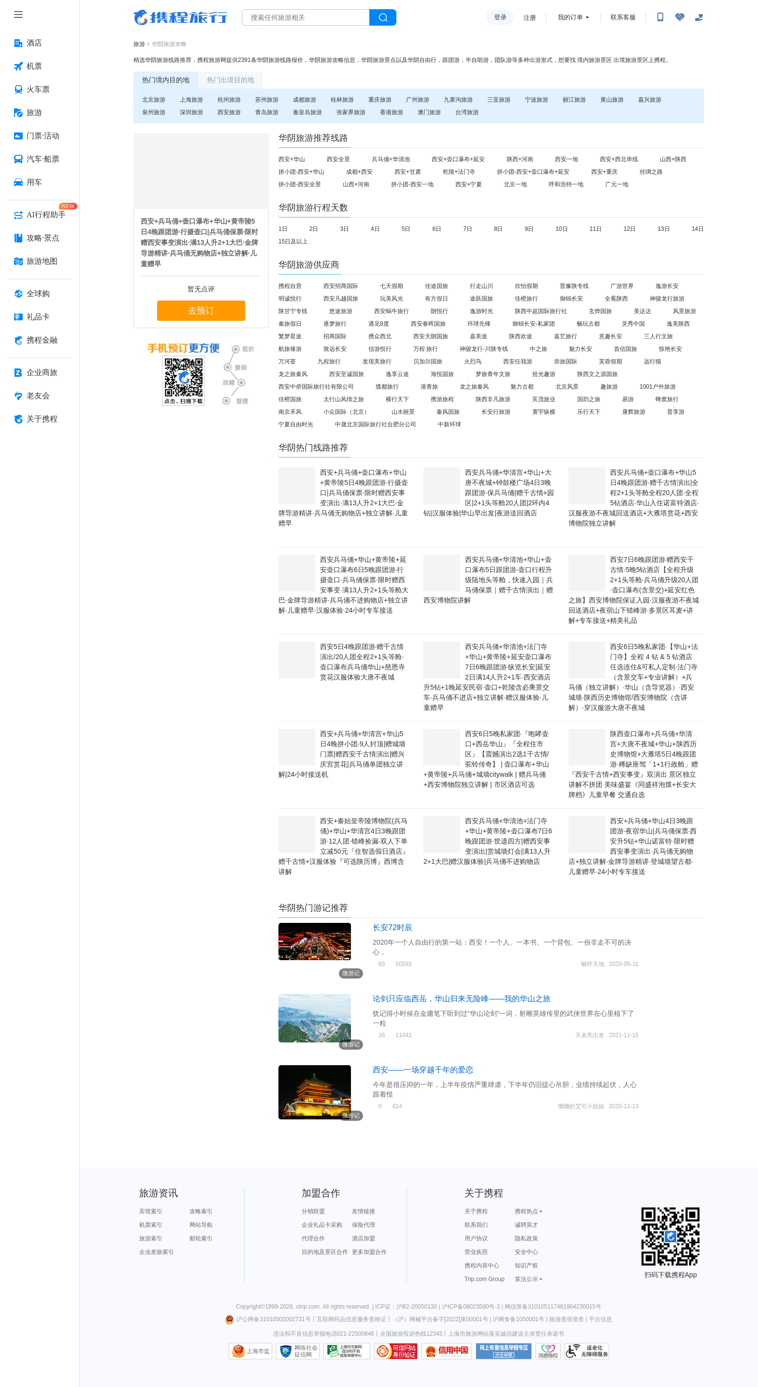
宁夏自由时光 (295, 424)
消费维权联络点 (548, 1351)
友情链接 (363, 1211)
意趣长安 (610, 336)
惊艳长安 (670, 349)
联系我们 (476, 1224)
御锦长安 (571, 298)
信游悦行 (380, 349)
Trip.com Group (485, 1279)
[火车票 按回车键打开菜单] (39, 89)
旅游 (139, 44)
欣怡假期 (526, 286)
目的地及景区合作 (325, 1252)
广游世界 (622, 286)
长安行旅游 (495, 411)
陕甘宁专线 (292, 311)
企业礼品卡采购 (322, 1224)
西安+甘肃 (407, 171)
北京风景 (567, 386)
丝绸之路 (651, 171)
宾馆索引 (150, 1211)
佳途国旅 (436, 286)
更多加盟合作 (369, 1252)
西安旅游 (229, 112)
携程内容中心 (482, 1265)
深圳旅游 (191, 112)
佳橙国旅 (290, 399)
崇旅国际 (565, 361)
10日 (561, 229)
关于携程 (476, 1211)
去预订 (201, 311)
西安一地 (566, 159)
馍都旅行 (387, 386)
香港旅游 (391, 112)
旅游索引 (150, 1238)
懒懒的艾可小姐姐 (581, 1106)
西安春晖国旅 (428, 323)
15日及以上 (293, 241)
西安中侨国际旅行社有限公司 (316, 386)
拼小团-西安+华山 (301, 171)
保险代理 (363, 1224)
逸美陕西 (678, 323)
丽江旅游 (574, 99)
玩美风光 (391, 298)
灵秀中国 (633, 323)
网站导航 (201, 1224)
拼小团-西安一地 (412, 184)
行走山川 (481, 286)
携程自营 (290, 286)
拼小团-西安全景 (299, 184)
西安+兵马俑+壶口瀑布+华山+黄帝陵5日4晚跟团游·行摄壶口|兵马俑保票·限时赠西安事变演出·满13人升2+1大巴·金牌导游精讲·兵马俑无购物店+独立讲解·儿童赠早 (199, 242)
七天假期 (391, 286)
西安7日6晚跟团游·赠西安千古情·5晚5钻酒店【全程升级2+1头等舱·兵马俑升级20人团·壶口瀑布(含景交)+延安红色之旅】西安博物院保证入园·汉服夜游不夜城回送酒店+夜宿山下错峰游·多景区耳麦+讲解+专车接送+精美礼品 (633, 590)
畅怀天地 (592, 964)
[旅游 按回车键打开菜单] (39, 113)
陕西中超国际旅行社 (541, 311)
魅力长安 (580, 349)
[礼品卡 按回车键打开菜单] (39, 317)
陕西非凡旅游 (493, 399)
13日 (663, 229)
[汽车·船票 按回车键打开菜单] (39, 159)
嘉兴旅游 (649, 99)
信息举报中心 (346, 1351)
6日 (436, 229)
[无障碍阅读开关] (680, 17)
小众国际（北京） (346, 411)
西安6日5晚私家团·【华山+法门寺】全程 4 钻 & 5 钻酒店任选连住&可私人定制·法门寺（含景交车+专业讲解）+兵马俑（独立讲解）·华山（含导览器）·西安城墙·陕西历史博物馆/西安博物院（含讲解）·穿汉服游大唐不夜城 (633, 677)
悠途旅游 (340, 311)
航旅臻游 (290, 349)
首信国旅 (625, 349)
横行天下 (397, 399)
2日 (314, 229)
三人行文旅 (658, 336)
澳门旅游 (429, 112)
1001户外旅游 (658, 386)
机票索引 (150, 1224)
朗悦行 (439, 311)
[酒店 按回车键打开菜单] (39, 43)
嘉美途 (478, 336)
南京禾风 (290, 411)
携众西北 (380, 336)
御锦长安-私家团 (533, 323)
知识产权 (526, 1265)
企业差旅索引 (156, 1252)
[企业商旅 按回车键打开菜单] (39, 372)
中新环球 (449, 424)
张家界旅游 (350, 112)
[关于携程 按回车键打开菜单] (39, 419)
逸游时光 (481, 311)
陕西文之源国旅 (597, 374)
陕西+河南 (520, 159)
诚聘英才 (526, 1224)
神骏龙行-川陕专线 (484, 349)
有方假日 (436, 298)
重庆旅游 (380, 99)
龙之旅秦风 (292, 374)
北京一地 (515, 184)
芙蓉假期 (610, 361)
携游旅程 (442, 399)
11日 (596, 229)
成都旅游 (304, 99)
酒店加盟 (363, 1238)
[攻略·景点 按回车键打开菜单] (39, 238)
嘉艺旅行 (565, 336)
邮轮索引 (201, 1238)
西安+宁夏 (468, 184)
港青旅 (429, 386)
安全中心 (526, 1252)
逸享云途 (397, 374)
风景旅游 (684, 311)
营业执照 (476, 1252)
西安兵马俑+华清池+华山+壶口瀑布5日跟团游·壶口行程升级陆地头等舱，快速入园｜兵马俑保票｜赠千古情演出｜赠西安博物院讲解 (488, 580)
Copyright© (250, 1306)
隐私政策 (526, 1238)
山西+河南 (356, 184)
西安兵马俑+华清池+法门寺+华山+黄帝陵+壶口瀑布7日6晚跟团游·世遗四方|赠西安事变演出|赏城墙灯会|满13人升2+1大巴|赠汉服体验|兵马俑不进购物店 (487, 841)
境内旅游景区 (594, 60)
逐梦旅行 (335, 323)
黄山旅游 (612, 99)
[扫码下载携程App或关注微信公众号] (660, 17)
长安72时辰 (392, 927)
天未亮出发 (589, 1035)
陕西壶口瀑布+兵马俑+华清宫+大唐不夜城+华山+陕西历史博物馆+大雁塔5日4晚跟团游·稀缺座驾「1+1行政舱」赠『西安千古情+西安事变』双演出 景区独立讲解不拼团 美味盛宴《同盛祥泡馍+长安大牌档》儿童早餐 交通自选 (633, 764)
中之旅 (538, 349)
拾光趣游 (543, 374)
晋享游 (676, 411)
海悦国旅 (442, 374)
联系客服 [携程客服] (623, 17)
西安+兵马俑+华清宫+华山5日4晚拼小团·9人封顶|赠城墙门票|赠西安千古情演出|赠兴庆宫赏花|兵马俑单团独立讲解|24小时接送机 (342, 754)
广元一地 (616, 184)
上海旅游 (191, 99)
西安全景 (338, 159)
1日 (283, 229)
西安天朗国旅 (430, 336)
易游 (628, 399)
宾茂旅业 (543, 399)
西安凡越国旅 (340, 298)
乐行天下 (588, 411)
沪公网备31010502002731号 (267, 1319)
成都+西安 (359, 171)
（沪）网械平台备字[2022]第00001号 (440, 1319)
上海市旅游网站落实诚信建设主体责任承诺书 (506, 1333)
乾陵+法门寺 (459, 171)
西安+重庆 (604, 171)
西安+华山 (291, 159)
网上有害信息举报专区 (504, 1351)
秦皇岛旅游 (307, 112)
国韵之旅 (588, 399)
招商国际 (335, 336)
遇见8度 (378, 323)
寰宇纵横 (543, 411)
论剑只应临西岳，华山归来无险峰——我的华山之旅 (462, 999)
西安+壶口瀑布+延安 (458, 159)
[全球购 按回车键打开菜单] (39, 294)
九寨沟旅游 (458, 99)
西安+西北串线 (619, 159)
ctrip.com (308, 1306)
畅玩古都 (588, 323)
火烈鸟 (472, 361)
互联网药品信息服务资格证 (351, 1319)
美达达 (642, 311)
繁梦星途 (290, 336)
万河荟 (287, 361)
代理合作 (313, 1238)
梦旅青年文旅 (493, 374)
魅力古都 (522, 386)
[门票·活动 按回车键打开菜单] (39, 136)
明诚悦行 (290, 298)
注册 (530, 18)
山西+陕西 (673, 159)
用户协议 (476, 1238)
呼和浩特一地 (566, 184)
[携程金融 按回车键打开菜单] (39, 340)
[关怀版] (699, 17)
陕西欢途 (520, 336)
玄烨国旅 (600, 311)
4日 (375, 229)
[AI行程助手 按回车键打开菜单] (39, 215)
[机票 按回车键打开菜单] (39, 66)
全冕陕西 (616, 298)
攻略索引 (201, 1211)
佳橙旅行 (526, 298)
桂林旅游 (342, 99)
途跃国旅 (481, 298)
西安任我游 (517, 361)
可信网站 (396, 1351)
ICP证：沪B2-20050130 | (408, 1306)
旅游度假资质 (566, 1319)
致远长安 (335, 349)
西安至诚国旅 (346, 374)
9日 (529, 229)
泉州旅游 (153, 112)
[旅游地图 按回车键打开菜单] (39, 261)
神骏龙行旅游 (667, 298)
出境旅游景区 (630, 60)
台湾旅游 (467, 112)
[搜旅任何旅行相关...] (305, 17)
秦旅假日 (290, 323)
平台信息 (600, 1319)
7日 (467, 229)
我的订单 (570, 17)
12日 (630, 229)
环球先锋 (479, 323)
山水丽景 (403, 411)
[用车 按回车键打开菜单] (39, 182)
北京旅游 (153, 99)
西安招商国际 (340, 286)
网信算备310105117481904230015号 (553, 1306)
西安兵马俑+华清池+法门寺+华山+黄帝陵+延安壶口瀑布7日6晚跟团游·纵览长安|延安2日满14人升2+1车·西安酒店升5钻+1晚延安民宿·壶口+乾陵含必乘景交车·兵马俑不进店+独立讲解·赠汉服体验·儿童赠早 (487, 677)
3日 (344, 229)
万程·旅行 (425, 349)
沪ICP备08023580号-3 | (473, 1306)
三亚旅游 (498, 99)
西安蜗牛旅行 (391, 311)
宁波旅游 (536, 99)
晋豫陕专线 (574, 286)
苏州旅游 (266, 99)
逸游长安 (667, 286)
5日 (406, 229)
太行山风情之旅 (343, 399)
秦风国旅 (448, 411)
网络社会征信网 (306, 1351)
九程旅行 (329, 361)
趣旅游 (609, 386)
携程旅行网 (180, 17)
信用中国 (447, 1351)
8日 (498, 229)
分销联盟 (313, 1211)
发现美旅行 (377, 361)
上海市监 (258, 1351)
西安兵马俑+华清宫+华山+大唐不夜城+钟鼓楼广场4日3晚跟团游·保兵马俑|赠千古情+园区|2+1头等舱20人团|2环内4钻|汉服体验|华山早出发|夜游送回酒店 (488, 492)
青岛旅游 (266, 112)
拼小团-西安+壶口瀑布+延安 (533, 171)
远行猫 (652, 361)
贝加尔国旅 (427, 361)
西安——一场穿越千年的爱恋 (423, 1070)
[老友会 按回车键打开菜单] (39, 396)
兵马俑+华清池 (391, 159)
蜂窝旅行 (667, 399)
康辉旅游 (633, 411)
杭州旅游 (229, 99)
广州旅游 (417, 99)
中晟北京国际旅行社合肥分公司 (375, 424)
